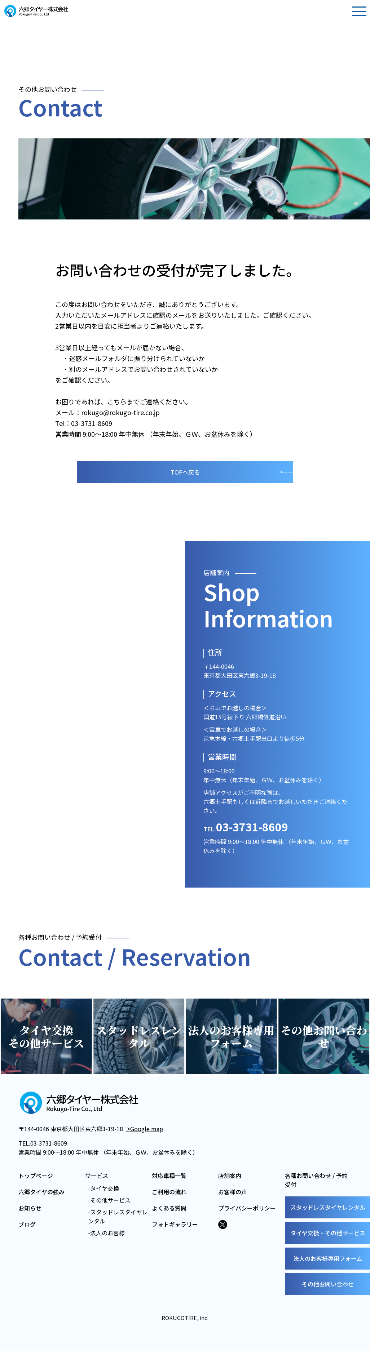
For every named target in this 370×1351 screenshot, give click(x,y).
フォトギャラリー (175, 1224)
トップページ (35, 1175)
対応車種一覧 (169, 1175)
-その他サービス (109, 1200)
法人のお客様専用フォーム (327, 1258)
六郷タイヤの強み (41, 1191)
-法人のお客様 (106, 1232)
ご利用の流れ (169, 1191)
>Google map (144, 1128)
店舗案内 (229, 1175)
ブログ (27, 1224)
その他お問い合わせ (328, 1284)
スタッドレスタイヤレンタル (327, 1207)
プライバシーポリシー (247, 1208)
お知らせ (29, 1208)
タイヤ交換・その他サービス (327, 1232)
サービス (96, 1175)
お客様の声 (232, 1191)
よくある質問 (169, 1208)
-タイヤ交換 (103, 1188)
